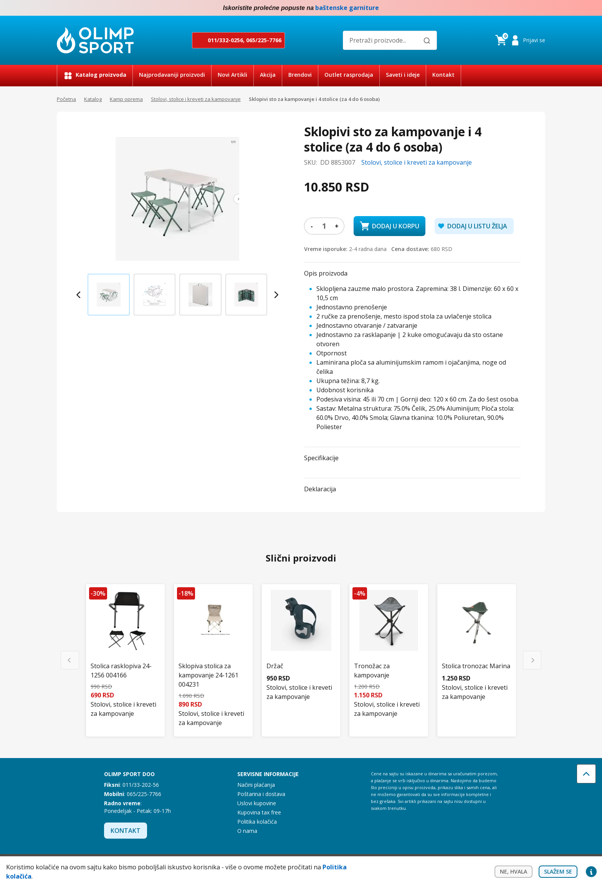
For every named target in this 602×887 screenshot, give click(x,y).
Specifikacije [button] (321, 458)
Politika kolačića (257, 821)
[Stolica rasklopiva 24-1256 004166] (125, 643)
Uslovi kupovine (256, 803)
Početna (66, 99)
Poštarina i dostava (261, 794)
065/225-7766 (263, 40)
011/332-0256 (225, 40)
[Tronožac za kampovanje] (388, 643)
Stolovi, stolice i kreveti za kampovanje (196, 99)
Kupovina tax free (259, 812)
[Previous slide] (79, 295)
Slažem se (558, 871)
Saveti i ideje (403, 74)
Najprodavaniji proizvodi (172, 74)
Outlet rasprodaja (348, 74)
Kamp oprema (126, 99)
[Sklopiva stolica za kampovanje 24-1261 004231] (213, 647)
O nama (247, 830)
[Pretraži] (427, 41)
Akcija (268, 74)
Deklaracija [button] (320, 489)
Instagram (540, 8)
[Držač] (301, 634)
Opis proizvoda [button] (325, 273)
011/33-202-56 (140, 784)
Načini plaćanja (256, 784)
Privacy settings (591, 872)
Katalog (93, 99)
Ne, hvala (513, 871)
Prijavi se (534, 40)
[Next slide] (276, 295)
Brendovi (300, 74)
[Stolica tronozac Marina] (476, 634)
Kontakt (443, 74)
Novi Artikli (232, 74)
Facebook (525, 8)
